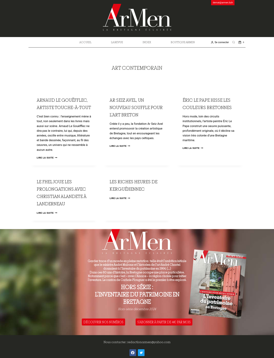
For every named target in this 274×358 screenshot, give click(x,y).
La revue (117, 42)
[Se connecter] (220, 42)
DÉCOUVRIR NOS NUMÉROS (103, 322)
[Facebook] (132, 352)
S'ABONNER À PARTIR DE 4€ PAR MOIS (164, 322)
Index (147, 42)
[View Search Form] (234, 42)
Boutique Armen (183, 42)
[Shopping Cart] (242, 42)
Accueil (85, 42)
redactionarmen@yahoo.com (149, 342)
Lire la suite (47, 157)
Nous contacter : (115, 342)
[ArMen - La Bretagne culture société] (137, 17)
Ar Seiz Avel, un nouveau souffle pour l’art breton (136, 107)
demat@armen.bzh (223, 2)
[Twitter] (141, 352)
